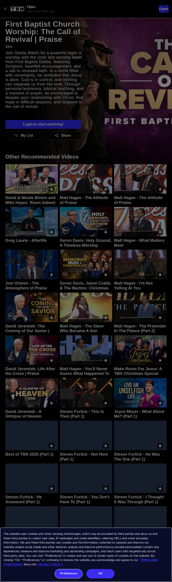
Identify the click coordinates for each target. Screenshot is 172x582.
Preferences (68, 573)
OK (100, 573)
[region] (86, 554)
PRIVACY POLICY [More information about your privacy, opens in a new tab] (50, 564)
